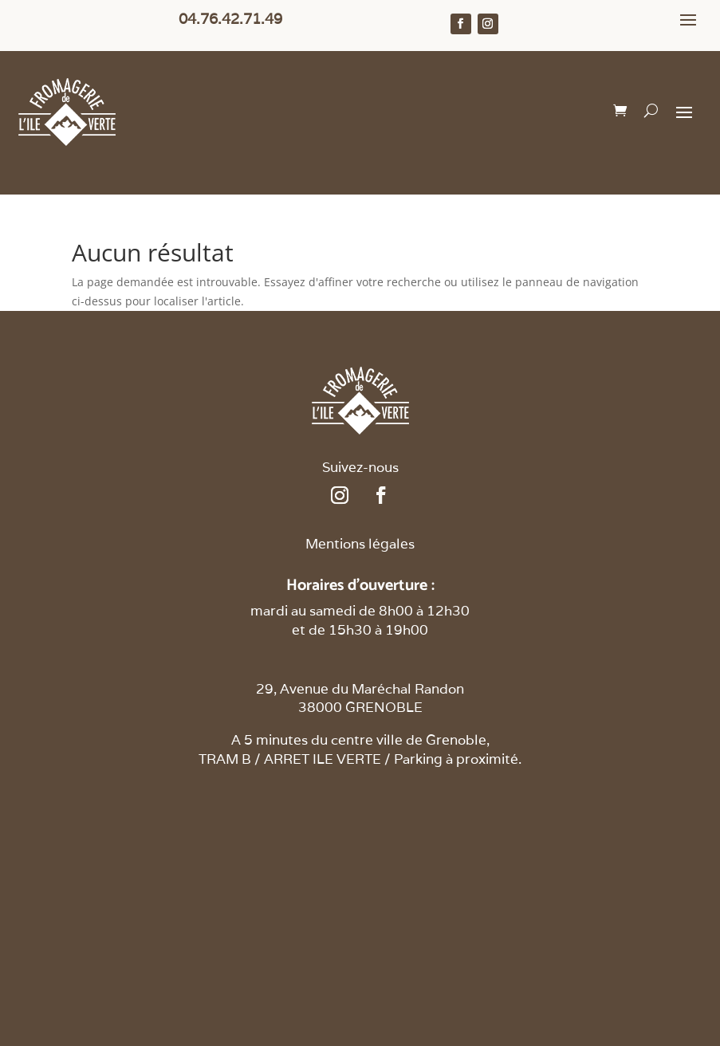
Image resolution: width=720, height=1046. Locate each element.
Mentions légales (360, 543)
